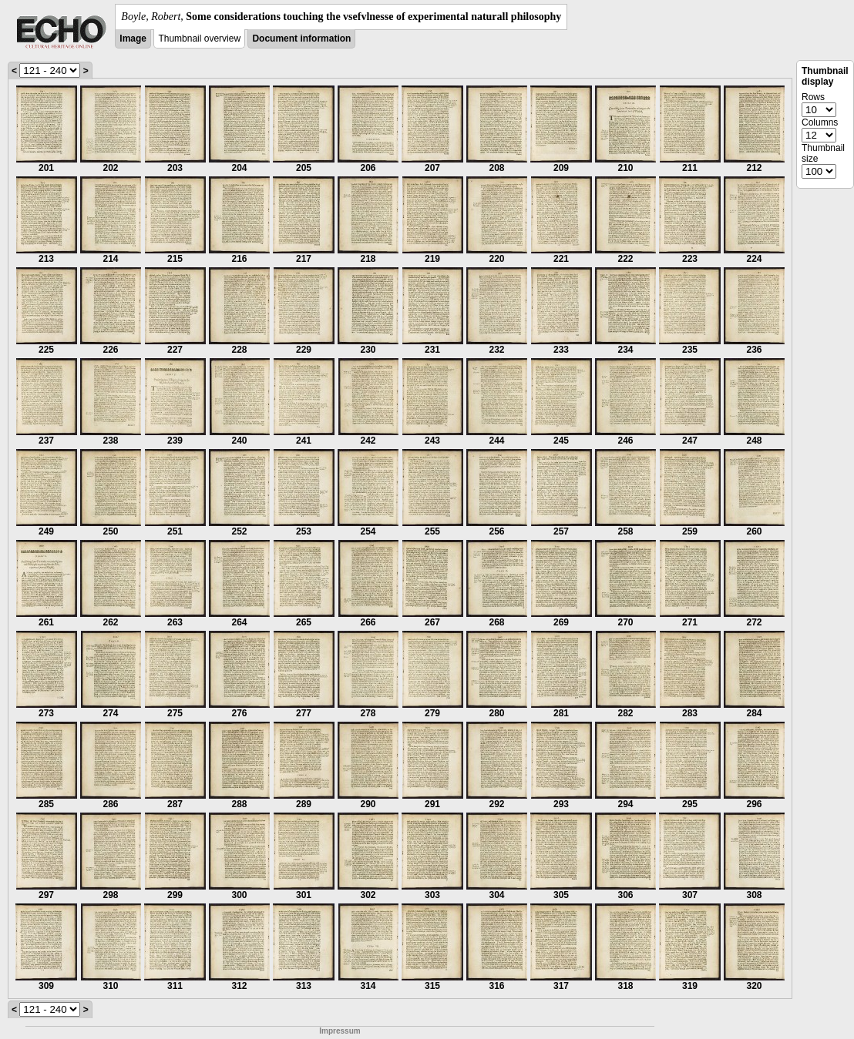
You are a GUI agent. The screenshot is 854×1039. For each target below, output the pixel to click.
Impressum (339, 1031)
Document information (301, 38)
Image (132, 38)
